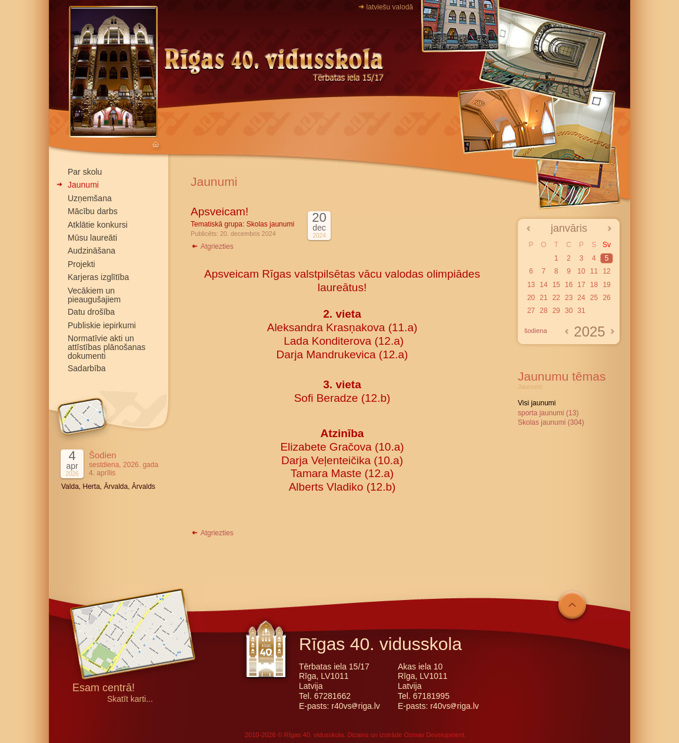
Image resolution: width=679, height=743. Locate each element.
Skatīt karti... (130, 699)
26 (606, 298)
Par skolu (85, 171)
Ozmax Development (434, 734)
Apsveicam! (219, 211)
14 (543, 285)
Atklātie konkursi (98, 224)
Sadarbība (87, 368)
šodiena (535, 330)
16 (569, 285)
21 (543, 298)
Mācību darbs (93, 211)
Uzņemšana (90, 198)
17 (581, 285)
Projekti (81, 264)
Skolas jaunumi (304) (551, 422)
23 (569, 298)
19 (606, 285)
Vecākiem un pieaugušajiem (94, 295)
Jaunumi (83, 184)
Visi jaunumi (536, 403)
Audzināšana (91, 250)
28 (543, 310)
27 (531, 310)
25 (594, 298)
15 (556, 285)
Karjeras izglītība (98, 277)
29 (556, 310)
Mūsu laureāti (92, 237)
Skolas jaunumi (270, 224)
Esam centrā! (103, 689)
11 (594, 271)
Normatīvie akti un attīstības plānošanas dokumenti (106, 347)
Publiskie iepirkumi (102, 325)
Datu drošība (91, 311)
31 (581, 310)
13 (531, 285)
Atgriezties (212, 246)
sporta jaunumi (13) (548, 413)
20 (531, 298)
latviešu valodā (390, 7)
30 (569, 310)
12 (606, 271)
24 (581, 298)
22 (556, 298)
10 (581, 271)
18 (594, 285)
